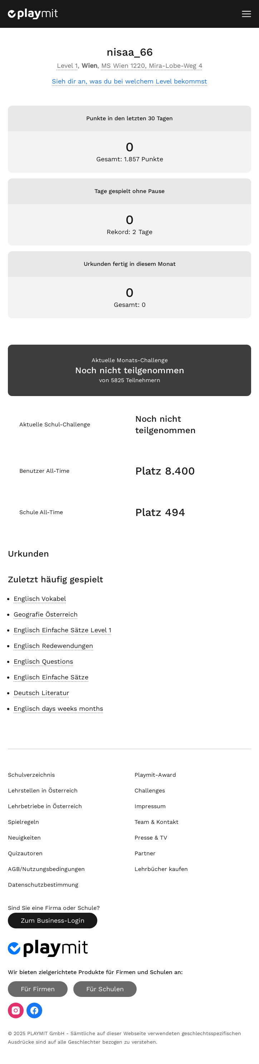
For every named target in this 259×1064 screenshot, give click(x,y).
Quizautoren (25, 853)
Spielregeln (23, 822)
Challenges (150, 790)
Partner (145, 853)
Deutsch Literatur (41, 692)
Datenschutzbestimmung (43, 884)
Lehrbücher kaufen (161, 869)
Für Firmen (38, 989)
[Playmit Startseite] (32, 14)
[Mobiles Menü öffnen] (246, 14)
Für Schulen (105, 989)
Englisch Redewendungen (53, 645)
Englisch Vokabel (40, 598)
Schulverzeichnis (31, 774)
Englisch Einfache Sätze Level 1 (62, 630)
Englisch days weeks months (58, 708)
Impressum (150, 806)
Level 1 (67, 65)
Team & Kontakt (157, 822)
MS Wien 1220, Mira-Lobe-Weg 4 (151, 65)
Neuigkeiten (24, 837)
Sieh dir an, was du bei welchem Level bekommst (129, 81)
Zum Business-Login (52, 920)
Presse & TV (151, 837)
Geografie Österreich (46, 614)
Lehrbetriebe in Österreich (45, 806)
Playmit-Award (155, 774)
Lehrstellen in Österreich (43, 790)
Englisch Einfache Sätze (51, 677)
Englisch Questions (43, 661)
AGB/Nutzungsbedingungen (46, 869)
